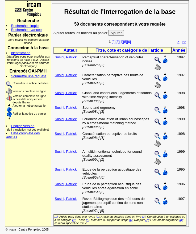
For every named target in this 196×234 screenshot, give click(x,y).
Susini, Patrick (66, 57)
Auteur (70, 50)
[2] (113, 42)
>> (184, 42)
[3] (117, 42)
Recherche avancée (26, 30)
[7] (147, 219)
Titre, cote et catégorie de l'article (129, 50)
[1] (56, 216)
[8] (180, 219)
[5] (125, 42)
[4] (121, 42)
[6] (129, 42)
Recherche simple (25, 26)
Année (178, 50)
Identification (20, 53)
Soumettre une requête (28, 76)
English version (22, 126)
